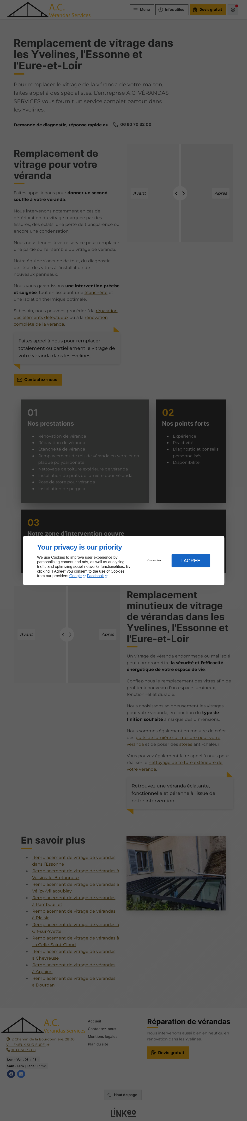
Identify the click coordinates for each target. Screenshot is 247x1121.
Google (75, 576)
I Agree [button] (190, 560)
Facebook (95, 576)
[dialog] (123, 560)
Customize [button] (154, 560)
